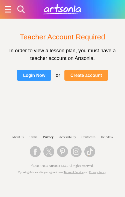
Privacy (48, 137)
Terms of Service (74, 172)
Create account (86, 75)
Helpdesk (107, 137)
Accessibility (67, 137)
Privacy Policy (97, 172)
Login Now (34, 75)
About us (18, 137)
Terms (33, 137)
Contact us (89, 137)
